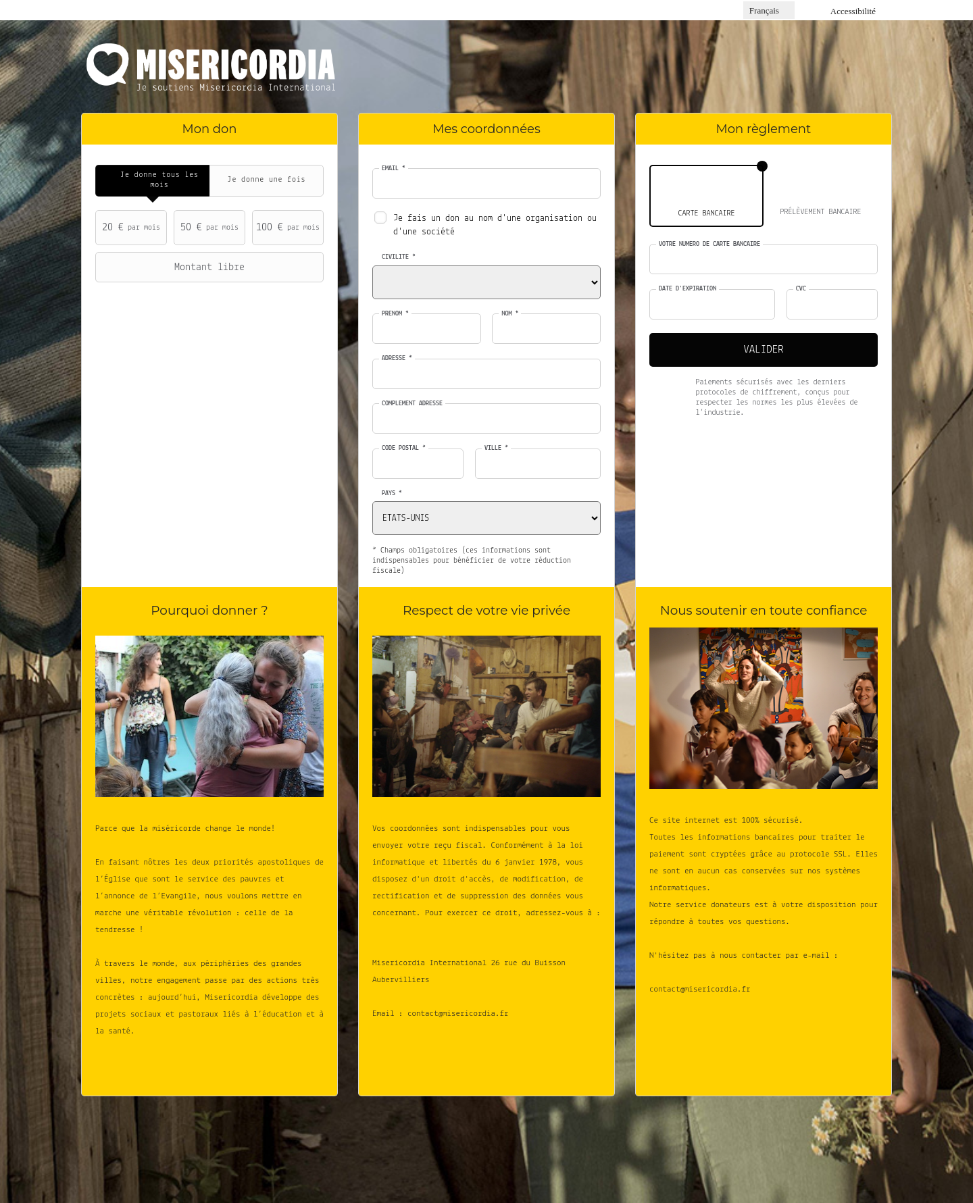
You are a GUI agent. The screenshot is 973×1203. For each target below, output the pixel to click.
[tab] (152, 181)
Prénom (395, 313)
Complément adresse (412, 403)
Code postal (404, 448)
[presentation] (152, 180)
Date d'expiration (687, 288)
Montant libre (172, 267)
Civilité (399, 257)
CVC (801, 288)
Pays (392, 493)
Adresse (397, 358)
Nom (509, 313)
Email (393, 168)
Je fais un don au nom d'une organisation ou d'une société (495, 225)
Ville (496, 448)
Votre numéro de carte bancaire (709, 244)
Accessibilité (853, 11)
